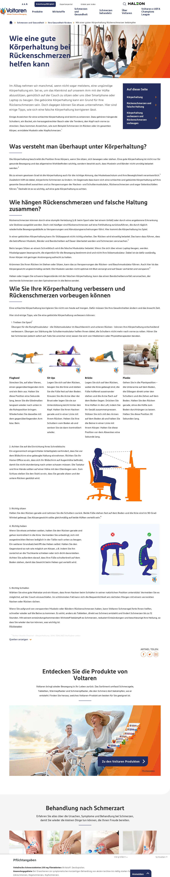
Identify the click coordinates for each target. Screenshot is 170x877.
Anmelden (138, 874)
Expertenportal (66, 4)
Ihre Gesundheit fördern (60, 23)
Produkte (37, 12)
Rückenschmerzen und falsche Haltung (139, 105)
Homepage (11, 23)
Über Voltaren (127, 11)
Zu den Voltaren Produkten (121, 761)
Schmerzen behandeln (105, 11)
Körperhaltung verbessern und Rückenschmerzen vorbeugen (137, 118)
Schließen (161, 857)
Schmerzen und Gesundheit (81, 12)
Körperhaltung (135, 97)
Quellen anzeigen (18, 639)
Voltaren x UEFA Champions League (150, 12)
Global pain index (88, 4)
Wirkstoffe (58, 12)
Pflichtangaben (15, 627)
